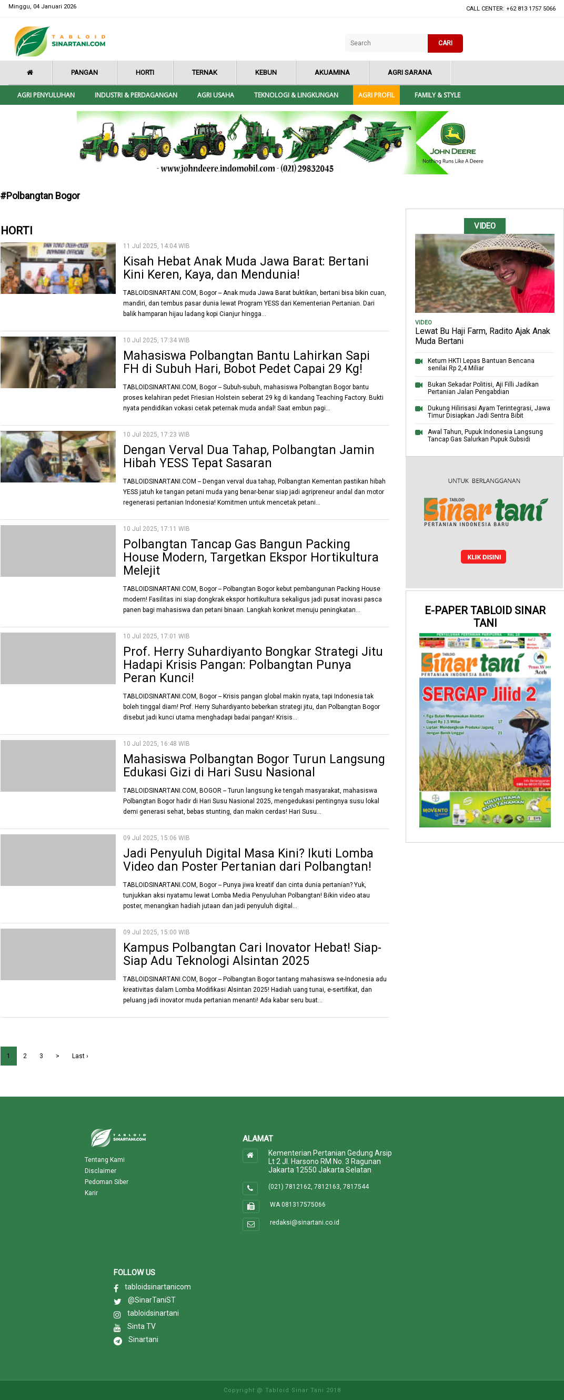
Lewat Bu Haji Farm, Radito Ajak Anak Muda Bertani (482, 336)
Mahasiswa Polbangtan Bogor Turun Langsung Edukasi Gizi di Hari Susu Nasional (254, 766)
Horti (145, 72)
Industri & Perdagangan (136, 95)
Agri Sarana (410, 72)
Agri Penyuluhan (46, 95)
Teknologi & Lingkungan (296, 95)
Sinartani (143, 1339)
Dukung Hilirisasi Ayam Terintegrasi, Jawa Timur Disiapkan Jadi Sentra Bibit (489, 412)
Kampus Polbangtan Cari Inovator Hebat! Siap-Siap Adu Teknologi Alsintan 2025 (252, 954)
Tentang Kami (105, 1160)
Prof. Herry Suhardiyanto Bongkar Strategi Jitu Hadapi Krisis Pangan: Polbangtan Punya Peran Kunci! (253, 665)
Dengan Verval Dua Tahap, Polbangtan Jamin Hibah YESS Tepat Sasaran (249, 456)
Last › (80, 1056)
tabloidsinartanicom (158, 1287)
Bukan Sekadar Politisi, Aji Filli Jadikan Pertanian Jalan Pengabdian (483, 388)
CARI (445, 43)
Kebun (266, 72)
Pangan (84, 72)
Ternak (204, 72)
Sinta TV (141, 1326)
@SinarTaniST (152, 1300)
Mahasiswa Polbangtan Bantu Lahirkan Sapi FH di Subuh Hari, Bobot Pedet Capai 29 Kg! (246, 362)
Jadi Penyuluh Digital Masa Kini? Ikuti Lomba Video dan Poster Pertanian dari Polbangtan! (248, 860)
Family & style (437, 95)
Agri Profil (376, 95)
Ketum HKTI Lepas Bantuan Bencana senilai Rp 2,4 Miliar (481, 364)
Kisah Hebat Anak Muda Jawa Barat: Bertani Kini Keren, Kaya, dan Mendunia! (246, 268)
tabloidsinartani (153, 1313)
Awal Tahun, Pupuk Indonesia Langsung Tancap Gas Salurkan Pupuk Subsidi (485, 435)
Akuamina (332, 72)
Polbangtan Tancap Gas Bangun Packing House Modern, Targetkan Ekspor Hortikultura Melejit (251, 557)
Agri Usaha (215, 95)
